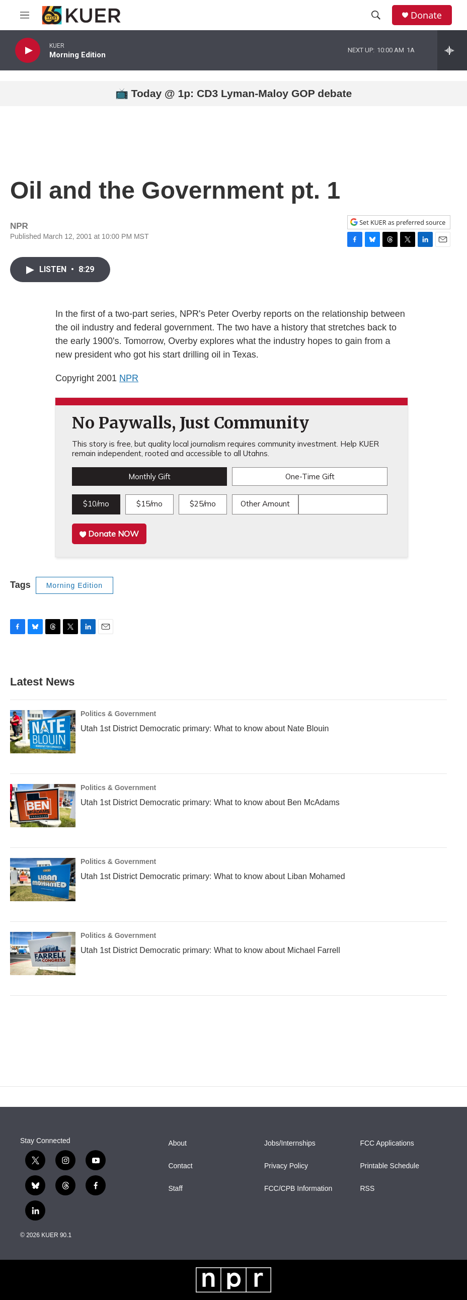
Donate (426, 15)
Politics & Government (118, 714)
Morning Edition (74, 585)
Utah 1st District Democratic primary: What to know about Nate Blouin (205, 728)
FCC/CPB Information (298, 1188)
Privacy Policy (286, 1166)
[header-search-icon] (375, 15)
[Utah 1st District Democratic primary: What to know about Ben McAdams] (42, 805)
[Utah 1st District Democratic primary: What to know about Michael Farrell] (42, 953)
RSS (367, 1188)
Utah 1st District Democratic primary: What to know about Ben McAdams (210, 802)
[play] (28, 50)
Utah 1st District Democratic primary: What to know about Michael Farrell (210, 950)
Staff (175, 1188)
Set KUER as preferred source (397, 222)
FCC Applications (387, 1143)
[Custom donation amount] (342, 504)
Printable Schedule (389, 1166)
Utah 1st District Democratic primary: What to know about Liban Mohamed (213, 876)
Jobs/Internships (290, 1143)
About (177, 1143)
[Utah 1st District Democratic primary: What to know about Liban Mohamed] (42, 879)
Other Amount (265, 503)
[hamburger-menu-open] (24, 15)
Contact (180, 1166)
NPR (128, 378)
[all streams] (452, 50)
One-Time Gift (310, 476)
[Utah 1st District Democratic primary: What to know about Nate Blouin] (42, 731)
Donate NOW (109, 534)
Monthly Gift (149, 476)
